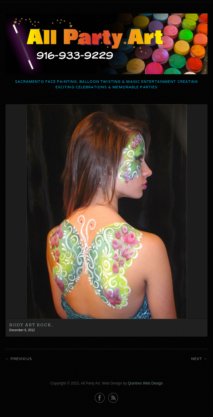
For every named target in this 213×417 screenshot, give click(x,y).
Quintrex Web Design (145, 383)
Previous (21, 358)
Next (196, 358)
